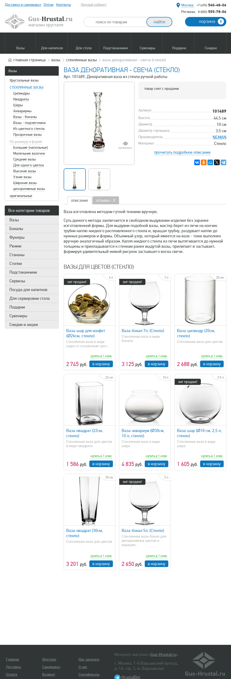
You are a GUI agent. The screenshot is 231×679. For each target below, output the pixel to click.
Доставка (13, 667)
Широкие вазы (25, 183)
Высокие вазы (24, 171)
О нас (82, 667)
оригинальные (21, 195)
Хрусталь (49, 659)
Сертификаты (88, 674)
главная (29, 59)
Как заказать (88, 659)
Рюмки (15, 246)
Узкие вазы (22, 177)
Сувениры (18, 315)
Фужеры (17, 237)
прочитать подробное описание (182, 152)
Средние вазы (24, 159)
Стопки (15, 263)
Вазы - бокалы (25, 117)
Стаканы (17, 254)
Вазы (12, 71)
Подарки (17, 307)
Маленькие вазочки (29, 153)
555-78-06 (212, 11)
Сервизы (17, 281)
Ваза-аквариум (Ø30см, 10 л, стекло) (143, 433)
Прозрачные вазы (27, 134)
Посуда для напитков (28, 289)
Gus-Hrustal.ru (163, 654)
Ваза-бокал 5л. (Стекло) (143, 530)
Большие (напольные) (30, 147)
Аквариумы (22, 111)
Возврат (48, 674)
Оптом (49, 4)
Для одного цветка (28, 165)
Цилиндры (21, 93)
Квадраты (21, 99)
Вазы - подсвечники (29, 122)
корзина (211, 21)
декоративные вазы (29, 188)
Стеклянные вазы (26, 87)
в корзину (101, 363)
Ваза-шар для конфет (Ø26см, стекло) (85, 333)
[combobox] (119, 22)
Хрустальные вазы (24, 80)
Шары (18, 105)
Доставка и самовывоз (23, 4)
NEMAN (219, 137)
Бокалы (16, 228)
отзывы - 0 (105, 200)
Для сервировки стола (29, 298)
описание (79, 200)
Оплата (11, 674)
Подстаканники (23, 272)
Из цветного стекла (29, 128)
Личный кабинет (94, 4)
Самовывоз (51, 667)
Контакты (63, 4)
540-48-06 (211, 5)
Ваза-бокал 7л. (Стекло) (143, 330)
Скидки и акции (23, 324)
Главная (12, 659)
